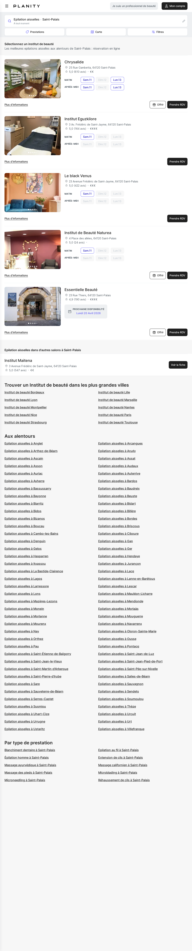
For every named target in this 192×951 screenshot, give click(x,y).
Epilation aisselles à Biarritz (24, 503)
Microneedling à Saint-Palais (24, 780)
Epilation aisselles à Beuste (117, 496)
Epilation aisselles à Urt (115, 721)
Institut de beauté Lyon (21, 400)
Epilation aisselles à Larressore (26, 586)
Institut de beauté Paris (114, 415)
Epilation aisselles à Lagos (23, 579)
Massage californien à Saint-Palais (122, 765)
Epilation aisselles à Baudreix (119, 488)
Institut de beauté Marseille (117, 400)
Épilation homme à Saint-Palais (26, 757)
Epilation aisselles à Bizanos (24, 518)
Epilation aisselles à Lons (22, 594)
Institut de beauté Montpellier (25, 407)
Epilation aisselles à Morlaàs (118, 609)
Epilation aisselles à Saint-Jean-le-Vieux (33, 661)
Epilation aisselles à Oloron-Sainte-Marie (127, 631)
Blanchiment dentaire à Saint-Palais (29, 750)
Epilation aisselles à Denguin (25, 541)
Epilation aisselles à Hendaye (119, 556)
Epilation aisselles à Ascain (23, 458)
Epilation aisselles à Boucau (24, 526)
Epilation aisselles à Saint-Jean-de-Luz (126, 654)
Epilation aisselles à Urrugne (24, 721)
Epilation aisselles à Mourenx (25, 624)
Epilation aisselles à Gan (115, 541)
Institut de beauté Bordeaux (24, 392)
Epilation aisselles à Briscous (119, 526)
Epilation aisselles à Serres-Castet (28, 699)
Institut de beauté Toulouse (118, 422)
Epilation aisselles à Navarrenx (120, 624)
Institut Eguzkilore (80, 119)
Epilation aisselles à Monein (24, 609)
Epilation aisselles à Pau (21, 646)
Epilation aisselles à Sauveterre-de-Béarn (33, 691)
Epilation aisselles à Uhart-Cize (26, 714)
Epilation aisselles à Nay (21, 631)
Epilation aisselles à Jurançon (119, 563)
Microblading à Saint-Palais (117, 772)
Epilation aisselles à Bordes (117, 518)
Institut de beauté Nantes (116, 407)
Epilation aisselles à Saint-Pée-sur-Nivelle (128, 669)
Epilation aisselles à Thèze (117, 706)
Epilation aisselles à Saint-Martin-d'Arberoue (36, 669)
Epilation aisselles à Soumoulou (121, 699)
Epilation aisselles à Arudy (117, 451)
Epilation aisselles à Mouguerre (120, 616)
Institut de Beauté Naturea (87, 233)
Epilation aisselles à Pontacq (118, 646)
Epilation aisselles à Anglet (23, 443)
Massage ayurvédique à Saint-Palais (30, 765)
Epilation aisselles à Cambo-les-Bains (31, 533)
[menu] (6, 6)
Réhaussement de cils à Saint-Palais (124, 780)
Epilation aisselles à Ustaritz (24, 729)
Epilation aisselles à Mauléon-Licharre (125, 594)
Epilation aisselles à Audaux (118, 466)
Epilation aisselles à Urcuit (117, 714)
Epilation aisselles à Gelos (23, 548)
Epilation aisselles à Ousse (117, 639)
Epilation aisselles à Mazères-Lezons (30, 601)
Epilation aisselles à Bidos (22, 511)
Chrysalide (74, 62)
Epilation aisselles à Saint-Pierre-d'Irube (32, 676)
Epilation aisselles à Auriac (23, 473)
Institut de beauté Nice (20, 415)
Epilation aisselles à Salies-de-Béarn (124, 676)
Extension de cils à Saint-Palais (120, 757)
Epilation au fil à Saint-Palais (118, 750)
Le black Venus (78, 176)
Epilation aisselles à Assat (116, 458)
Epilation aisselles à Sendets (118, 691)
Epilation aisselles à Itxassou (25, 563)
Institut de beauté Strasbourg (25, 422)
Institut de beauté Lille (114, 392)
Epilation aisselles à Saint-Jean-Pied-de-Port (130, 661)
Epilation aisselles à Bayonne (25, 496)
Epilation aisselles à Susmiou (25, 706)
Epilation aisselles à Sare (22, 684)
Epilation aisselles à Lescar (117, 586)
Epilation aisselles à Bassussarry (27, 488)
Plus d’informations (16, 104)
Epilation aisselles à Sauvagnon (120, 684)
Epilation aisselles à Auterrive (119, 473)
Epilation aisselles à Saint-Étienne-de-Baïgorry (37, 654)
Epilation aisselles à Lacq (116, 571)
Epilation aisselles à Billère (117, 511)
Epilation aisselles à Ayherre (24, 481)
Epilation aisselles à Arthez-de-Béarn (31, 451)
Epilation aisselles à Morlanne (25, 616)
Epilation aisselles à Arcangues (120, 443)
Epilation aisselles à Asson (23, 466)
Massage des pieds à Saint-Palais (28, 772)
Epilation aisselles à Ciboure (118, 533)
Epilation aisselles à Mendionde (120, 601)
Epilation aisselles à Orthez (23, 639)
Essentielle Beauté (81, 289)
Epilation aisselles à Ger (115, 548)
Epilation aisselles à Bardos (117, 481)
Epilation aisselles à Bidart (117, 503)
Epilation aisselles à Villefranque (121, 729)
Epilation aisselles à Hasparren (26, 556)
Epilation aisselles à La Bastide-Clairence (33, 571)
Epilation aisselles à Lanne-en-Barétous (126, 579)
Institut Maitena (18, 360)
